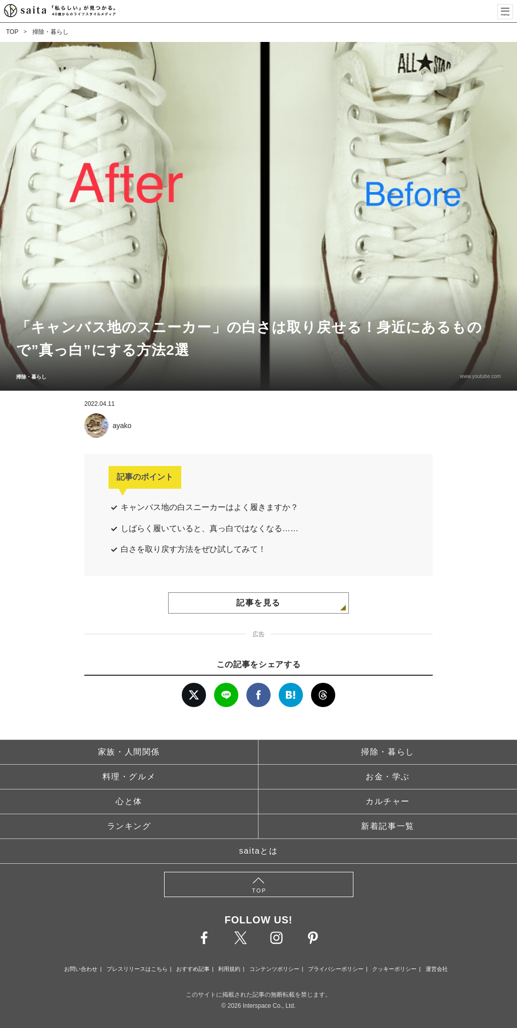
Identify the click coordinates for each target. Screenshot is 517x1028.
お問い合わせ (80, 969)
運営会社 (437, 969)
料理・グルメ (129, 776)
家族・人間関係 (129, 751)
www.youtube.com (480, 376)
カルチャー (388, 801)
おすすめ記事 (193, 969)
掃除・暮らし (50, 31)
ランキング (129, 826)
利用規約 (229, 969)
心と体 (129, 801)
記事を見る (258, 602)
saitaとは (258, 851)
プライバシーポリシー (336, 969)
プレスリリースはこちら (137, 969)
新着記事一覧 (388, 826)
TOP (12, 31)
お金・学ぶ (388, 776)
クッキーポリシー (394, 969)
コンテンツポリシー (274, 969)
